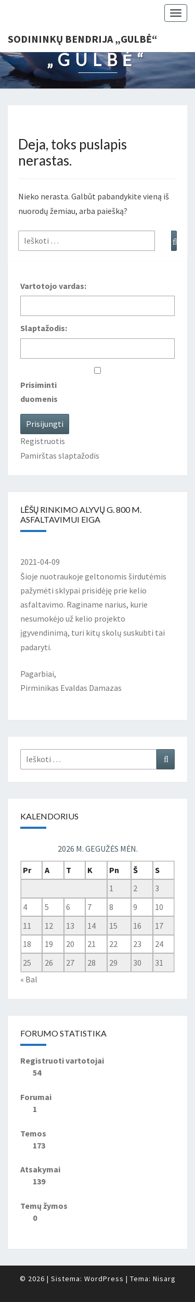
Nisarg (164, 1278)
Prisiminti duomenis (39, 392)
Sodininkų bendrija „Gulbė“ (82, 38)
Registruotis (42, 441)
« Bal (28, 979)
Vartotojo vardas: (53, 286)
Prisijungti (44, 424)
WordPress (104, 1278)
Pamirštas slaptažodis (59, 455)
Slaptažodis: (43, 328)
